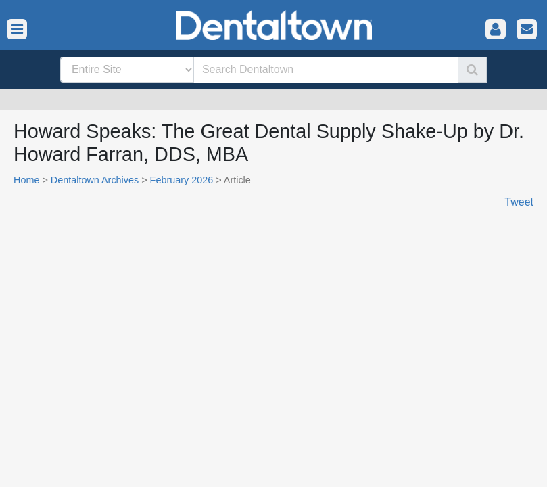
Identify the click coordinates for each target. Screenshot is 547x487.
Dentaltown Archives (95, 180)
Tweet (518, 202)
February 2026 (182, 180)
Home (26, 180)
